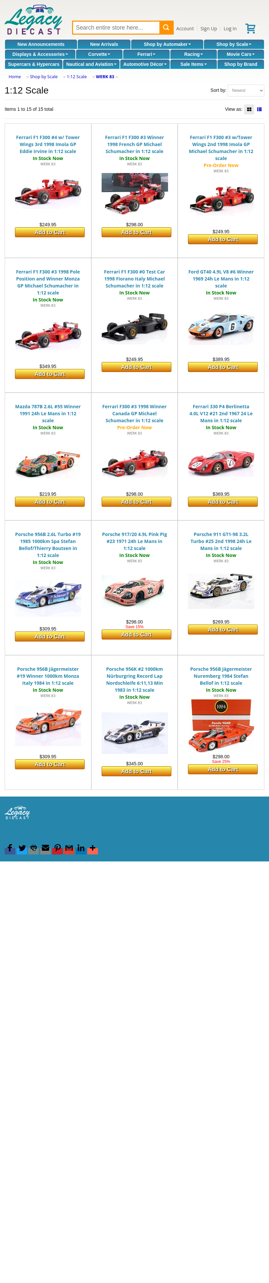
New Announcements (41, 44)
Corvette (99, 54)
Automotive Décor (145, 64)
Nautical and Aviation (91, 64)
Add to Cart (50, 232)
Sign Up (209, 28)
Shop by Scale (234, 44)
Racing (193, 54)
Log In (230, 28)
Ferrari (146, 54)
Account (185, 28)
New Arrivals (104, 44)
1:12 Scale (77, 77)
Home (15, 77)
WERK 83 (105, 77)
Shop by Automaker (167, 44)
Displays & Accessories (40, 54)
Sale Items (193, 64)
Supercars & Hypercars (33, 64)
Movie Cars (241, 54)
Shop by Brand (240, 64)
